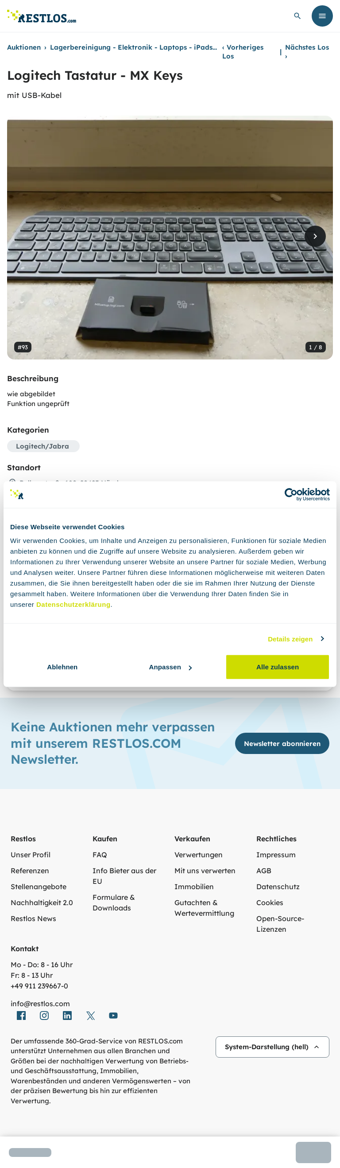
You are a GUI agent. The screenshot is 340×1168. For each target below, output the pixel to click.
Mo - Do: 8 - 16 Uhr (42, 964)
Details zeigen (290, 638)
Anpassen (170, 667)
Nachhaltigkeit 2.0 (42, 902)
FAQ (100, 854)
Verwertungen (198, 854)
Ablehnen (62, 667)
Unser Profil (30, 854)
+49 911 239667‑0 (39, 985)
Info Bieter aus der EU (124, 876)
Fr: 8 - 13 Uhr (32, 975)
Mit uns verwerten (205, 870)
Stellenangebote (38, 886)
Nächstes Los (307, 51)
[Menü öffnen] (322, 16)
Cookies (269, 902)
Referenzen (30, 870)
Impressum (276, 854)
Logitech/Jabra (42, 446)
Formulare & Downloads (114, 902)
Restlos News (33, 918)
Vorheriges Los (242, 51)
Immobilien (194, 886)
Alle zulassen (277, 667)
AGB (263, 870)
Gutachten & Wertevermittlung (204, 908)
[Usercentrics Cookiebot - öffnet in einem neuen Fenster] (291, 494)
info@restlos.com (40, 1003)
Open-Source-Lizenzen (280, 924)
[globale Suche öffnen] (297, 16)
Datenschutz (278, 886)
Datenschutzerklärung (73, 604)
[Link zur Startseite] (41, 16)
